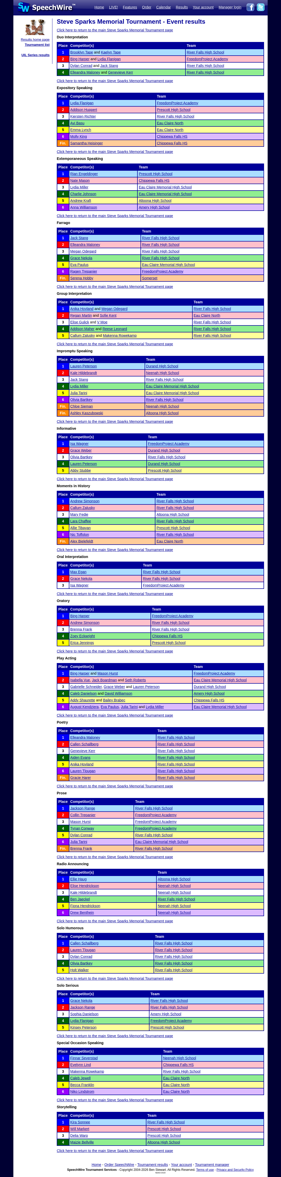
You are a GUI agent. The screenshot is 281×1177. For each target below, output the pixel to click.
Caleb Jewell (80, 1078)
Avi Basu (77, 123)
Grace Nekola (81, 258)
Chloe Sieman (81, 406)
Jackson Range (82, 808)
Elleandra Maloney (85, 72)
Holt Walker (79, 970)
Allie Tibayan (80, 528)
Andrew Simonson (85, 501)
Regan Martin (81, 315)
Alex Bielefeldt (81, 541)
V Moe (102, 322)
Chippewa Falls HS (172, 136)
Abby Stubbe (80, 470)
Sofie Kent (108, 315)
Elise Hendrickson (84, 886)
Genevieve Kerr (120, 72)
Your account (203, 7)
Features (130, 7)
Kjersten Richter (83, 116)
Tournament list (37, 45)
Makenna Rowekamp (120, 335)
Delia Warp (79, 1135)
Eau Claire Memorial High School (165, 187)
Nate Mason (80, 180)
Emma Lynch (80, 130)
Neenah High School (162, 373)
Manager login (230, 7)
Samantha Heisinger (86, 143)
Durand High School (162, 366)
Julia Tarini (78, 393)
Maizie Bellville (82, 1142)
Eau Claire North (170, 123)
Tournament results (152, 1165)
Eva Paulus (79, 265)
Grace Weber (81, 450)
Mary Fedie (79, 514)
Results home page (35, 39)
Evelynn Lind (80, 1065)
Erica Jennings (82, 643)
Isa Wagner (79, 444)
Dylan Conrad (81, 66)
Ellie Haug (78, 879)
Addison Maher (82, 329)
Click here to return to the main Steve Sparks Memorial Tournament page (115, 30)
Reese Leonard (114, 329)
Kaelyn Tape (111, 52)
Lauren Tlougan (83, 771)
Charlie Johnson (83, 194)
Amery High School (154, 207)
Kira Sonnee (80, 1122)
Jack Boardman (104, 680)
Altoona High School (155, 201)
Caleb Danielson (83, 693)
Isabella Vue (80, 680)
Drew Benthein (82, 912)
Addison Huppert (83, 110)
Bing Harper (80, 59)
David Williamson (118, 693)
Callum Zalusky (82, 335)
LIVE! (113, 7)
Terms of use (205, 1170)
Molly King (78, 136)
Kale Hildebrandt (83, 373)
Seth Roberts (135, 680)
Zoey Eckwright (82, 636)
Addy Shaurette (82, 700)
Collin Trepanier (83, 815)
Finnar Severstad (84, 1058)
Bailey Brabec (114, 700)
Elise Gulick (79, 322)
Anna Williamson (83, 207)
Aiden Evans (80, 757)
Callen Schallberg (84, 744)
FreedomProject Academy (207, 59)
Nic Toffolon (79, 534)
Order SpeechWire (119, 1165)
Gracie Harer (80, 778)
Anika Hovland (81, 309)
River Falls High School (205, 52)
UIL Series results (35, 55)
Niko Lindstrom (82, 1091)
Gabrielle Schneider (86, 687)
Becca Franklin (82, 1085)
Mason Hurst (107, 673)
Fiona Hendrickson (85, 906)
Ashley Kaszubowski (86, 413)
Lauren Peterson (83, 366)
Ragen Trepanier (83, 271)
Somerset (149, 278)
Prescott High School (174, 110)
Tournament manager (212, 1165)
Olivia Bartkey (81, 400)
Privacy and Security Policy (235, 1170)
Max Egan (78, 572)
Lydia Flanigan (109, 59)
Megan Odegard (83, 251)
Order (146, 7)
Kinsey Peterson (83, 1027)
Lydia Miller (79, 187)
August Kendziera (84, 707)
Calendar (163, 7)
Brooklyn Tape (81, 52)
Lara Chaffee (80, 521)
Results (182, 7)
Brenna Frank (81, 629)
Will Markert (79, 1129)
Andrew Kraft (80, 201)
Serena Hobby (81, 278)
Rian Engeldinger (84, 174)
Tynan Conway (82, 828)
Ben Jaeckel (80, 899)
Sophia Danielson (84, 1014)
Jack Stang (109, 66)
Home (99, 7)
